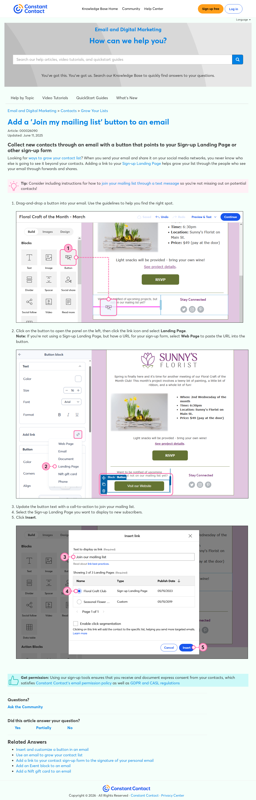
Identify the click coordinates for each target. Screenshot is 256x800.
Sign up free (210, 9)
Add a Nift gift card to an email (43, 771)
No (70, 727)
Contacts (69, 110)
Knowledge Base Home (100, 9)
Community (131, 9)
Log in (233, 9)
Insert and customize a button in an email (52, 749)
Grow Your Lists (94, 110)
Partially (43, 727)
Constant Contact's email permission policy (74, 683)
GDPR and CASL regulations (155, 683)
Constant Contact (145, 795)
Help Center (153, 9)
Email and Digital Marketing (32, 110)
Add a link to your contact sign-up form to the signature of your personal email (85, 760)
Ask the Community (25, 706)
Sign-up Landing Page (141, 163)
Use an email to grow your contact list (49, 755)
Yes (17, 727)
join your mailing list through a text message (140, 183)
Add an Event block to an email (43, 765)
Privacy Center (172, 795)
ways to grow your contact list (55, 158)
